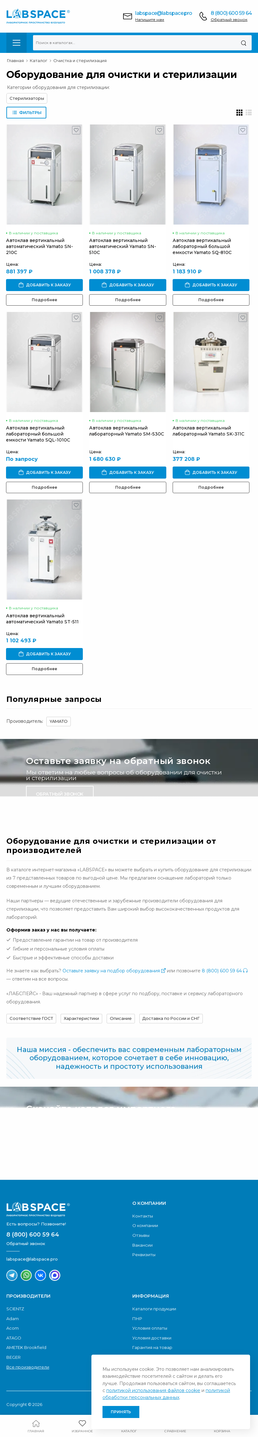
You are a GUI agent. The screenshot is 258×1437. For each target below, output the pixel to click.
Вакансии (142, 1245)
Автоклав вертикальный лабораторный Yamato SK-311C (208, 431)
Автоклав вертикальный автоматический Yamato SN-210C (39, 246)
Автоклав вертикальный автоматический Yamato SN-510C (122, 246)
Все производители (27, 1367)
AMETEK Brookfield (26, 1347)
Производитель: (24, 721)
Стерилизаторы (27, 98)
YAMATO (59, 721)
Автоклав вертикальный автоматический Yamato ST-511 (42, 619)
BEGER (13, 1357)
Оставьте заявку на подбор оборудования (114, 971)
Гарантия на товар (152, 1347)
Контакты (142, 1215)
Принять (121, 1411)
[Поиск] (243, 42)
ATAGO (13, 1337)
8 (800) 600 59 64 (231, 13)
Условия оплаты (149, 1328)
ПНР (137, 1318)
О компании (145, 1225)
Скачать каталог (58, 1153)
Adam (12, 1318)
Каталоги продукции (154, 1308)
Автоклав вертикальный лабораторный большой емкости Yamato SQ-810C (202, 246)
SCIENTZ (15, 1308)
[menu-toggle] (16, 43)
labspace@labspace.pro (163, 13)
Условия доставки (151, 1337)
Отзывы (140, 1235)
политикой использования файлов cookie (153, 1390)
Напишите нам (149, 19)
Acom (12, 1328)
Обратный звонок (229, 19)
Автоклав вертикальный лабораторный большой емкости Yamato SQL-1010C (38, 434)
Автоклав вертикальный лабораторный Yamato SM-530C (126, 431)
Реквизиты (143, 1254)
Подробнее (44, 299)
